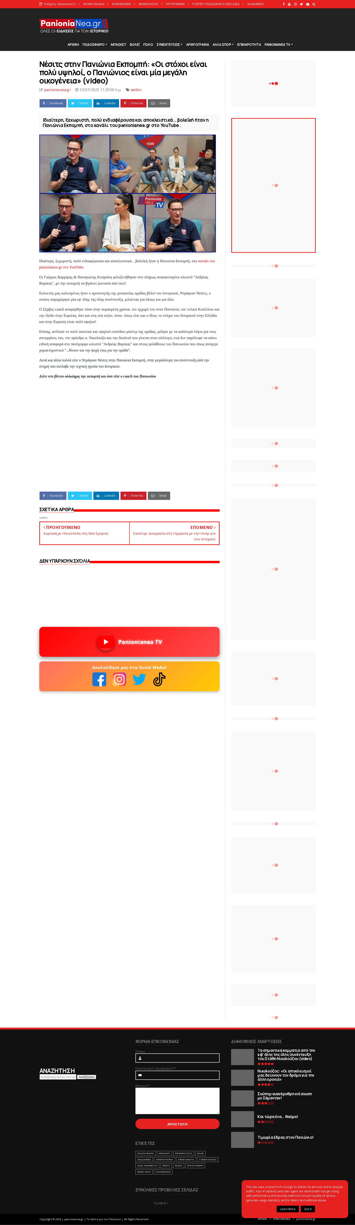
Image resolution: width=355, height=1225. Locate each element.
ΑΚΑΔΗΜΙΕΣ (144, 1159)
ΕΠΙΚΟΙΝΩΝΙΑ (121, 4)
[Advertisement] (232, 25)
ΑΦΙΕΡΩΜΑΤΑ (186, 1159)
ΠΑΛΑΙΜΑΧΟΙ (163, 1171)
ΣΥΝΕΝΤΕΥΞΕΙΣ (168, 44)
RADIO (178, 1165)
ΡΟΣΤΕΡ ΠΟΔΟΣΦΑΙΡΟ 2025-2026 (215, 4)
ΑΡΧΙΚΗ (73, 44)
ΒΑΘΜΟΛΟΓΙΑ (148, 4)
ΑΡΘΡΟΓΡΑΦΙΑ (197, 44)
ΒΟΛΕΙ (200, 1153)
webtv (136, 89)
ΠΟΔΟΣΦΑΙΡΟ (93, 44)
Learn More (287, 1209)
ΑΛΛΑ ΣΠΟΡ (222, 44)
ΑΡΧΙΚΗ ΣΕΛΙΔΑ (93, 4)
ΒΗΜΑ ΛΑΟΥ (144, 1171)
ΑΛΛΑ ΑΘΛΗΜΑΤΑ (147, 1165)
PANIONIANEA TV (277, 44)
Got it (308, 1209)
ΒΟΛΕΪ (135, 44)
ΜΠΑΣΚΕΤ (118, 44)
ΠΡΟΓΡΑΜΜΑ (175, 4)
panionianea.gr (305, 1219)
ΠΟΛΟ (148, 44)
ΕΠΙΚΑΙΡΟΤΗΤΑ (249, 44)
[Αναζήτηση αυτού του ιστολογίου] (58, 1077)
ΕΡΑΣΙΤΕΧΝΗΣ (195, 1165)
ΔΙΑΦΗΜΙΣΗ (255, 4)
